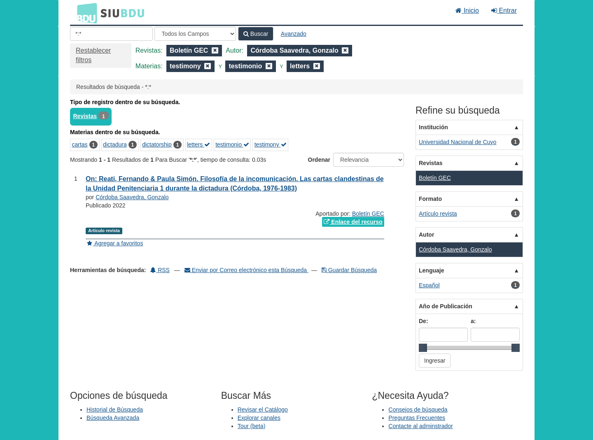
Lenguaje (431, 270)
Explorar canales (259, 417)
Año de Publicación (445, 306)
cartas (80, 144)
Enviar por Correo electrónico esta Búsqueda (246, 270)
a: (473, 321)
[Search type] (195, 34)
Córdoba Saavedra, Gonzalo (132, 197)
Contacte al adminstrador (420, 426)
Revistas (85, 116)
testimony (270, 144)
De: (423, 321)
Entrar (504, 10)
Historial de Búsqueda (114, 409)
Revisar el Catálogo (263, 409)
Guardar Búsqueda (349, 270)
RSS (160, 270)
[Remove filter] (215, 50)
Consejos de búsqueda (417, 409)
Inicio (467, 10)
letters (198, 144)
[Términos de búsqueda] (111, 34)
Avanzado (293, 33)
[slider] (423, 348)
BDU (85, 12)
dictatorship (157, 144)
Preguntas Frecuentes (416, 417)
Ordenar (319, 159)
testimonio (232, 144)
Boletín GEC (368, 213)
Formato (430, 199)
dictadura (115, 144)
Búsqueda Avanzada (112, 417)
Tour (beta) (252, 426)
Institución (433, 127)
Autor (426, 234)
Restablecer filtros (93, 55)
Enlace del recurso (353, 222)
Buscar (255, 33)
